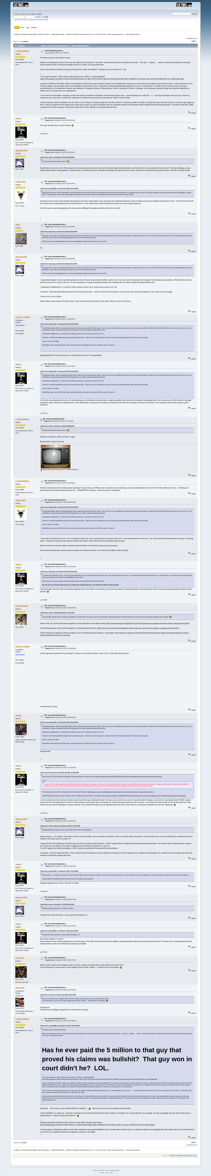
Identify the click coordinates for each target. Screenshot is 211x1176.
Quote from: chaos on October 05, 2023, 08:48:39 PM (57, 157)
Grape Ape (20, 182)
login (32, 14)
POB (17, 225)
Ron (97, 34)
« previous (189, 38)
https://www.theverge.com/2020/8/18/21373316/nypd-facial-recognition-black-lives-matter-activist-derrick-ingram (147, 623)
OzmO (109, 34)
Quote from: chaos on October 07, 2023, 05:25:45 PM (57, 904)
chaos (18, 118)
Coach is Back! (22, 317)
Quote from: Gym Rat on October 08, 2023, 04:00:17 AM (58, 995)
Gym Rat (19, 958)
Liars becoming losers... (54, 51)
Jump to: (164, 1155)
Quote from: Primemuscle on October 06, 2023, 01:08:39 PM (60, 772)
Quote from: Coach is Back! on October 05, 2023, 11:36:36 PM (60, 826)
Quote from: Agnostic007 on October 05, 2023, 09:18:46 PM (59, 188)
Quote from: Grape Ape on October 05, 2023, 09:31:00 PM (59, 231)
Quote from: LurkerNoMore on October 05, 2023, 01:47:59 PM (60, 1026)
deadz (18, 715)
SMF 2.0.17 (96, 1170)
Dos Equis (103, 34)
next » (195, 38)
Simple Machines (115, 1170)
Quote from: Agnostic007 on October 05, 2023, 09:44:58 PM (59, 324)
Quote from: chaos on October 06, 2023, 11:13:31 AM (57, 613)
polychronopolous (117, 34)
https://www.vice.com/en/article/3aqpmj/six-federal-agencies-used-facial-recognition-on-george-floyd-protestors (138, 628)
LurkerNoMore (22, 51)
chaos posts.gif (46, 469)
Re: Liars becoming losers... (55, 118)
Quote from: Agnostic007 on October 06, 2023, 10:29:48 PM (59, 871)
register (39, 14)
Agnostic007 (21, 150)
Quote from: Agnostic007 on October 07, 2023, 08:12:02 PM (59, 931)
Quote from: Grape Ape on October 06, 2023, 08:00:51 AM (59, 571)
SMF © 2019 (105, 1170)
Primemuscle (21, 606)
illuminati (19, 988)
